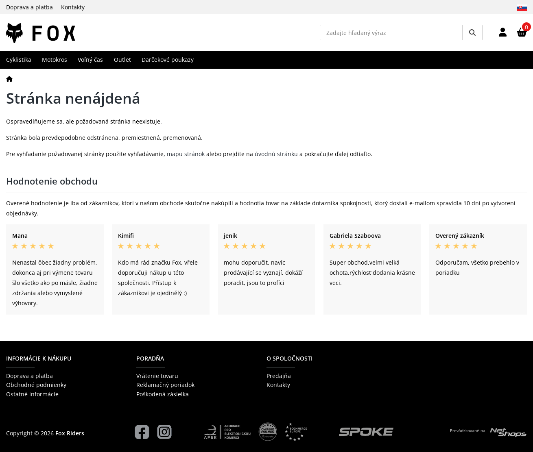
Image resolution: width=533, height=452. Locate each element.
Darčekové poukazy (168, 59)
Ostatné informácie (32, 394)
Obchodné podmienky (36, 385)
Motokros (54, 59)
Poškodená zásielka (162, 394)
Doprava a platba (29, 7)
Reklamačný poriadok (165, 385)
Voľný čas (90, 59)
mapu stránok (186, 154)
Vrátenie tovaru (157, 376)
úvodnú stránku (276, 154)
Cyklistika (18, 59)
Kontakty (73, 7)
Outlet (122, 59)
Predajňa (278, 376)
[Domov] (9, 79)
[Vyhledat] (472, 32)
